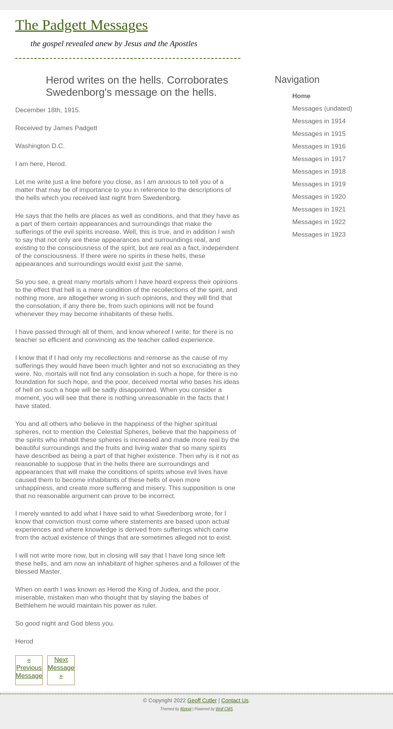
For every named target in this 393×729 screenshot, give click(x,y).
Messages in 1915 (319, 133)
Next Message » (61, 667)
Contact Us (234, 700)
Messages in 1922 (319, 222)
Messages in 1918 (319, 171)
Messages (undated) (322, 108)
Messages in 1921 (319, 209)
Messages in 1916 (319, 146)
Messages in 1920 (319, 196)
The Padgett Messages (81, 24)
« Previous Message (29, 667)
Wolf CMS (224, 709)
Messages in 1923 (319, 234)
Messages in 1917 (319, 159)
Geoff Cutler (202, 700)
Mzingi (186, 709)
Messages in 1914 (319, 121)
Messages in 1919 (319, 184)
